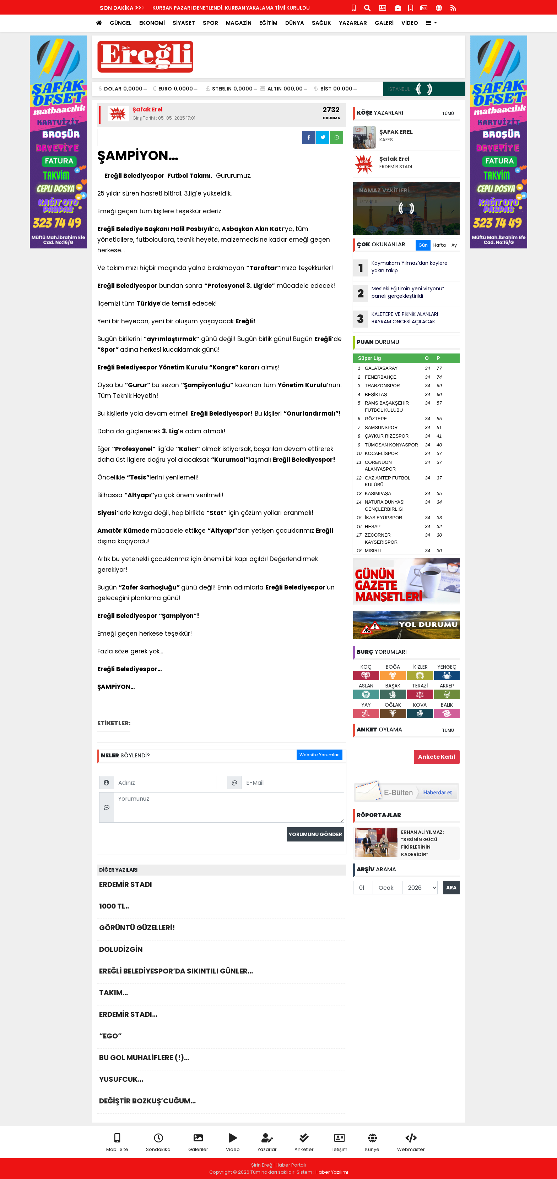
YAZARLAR (353, 23)
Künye (372, 1143)
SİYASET (184, 23)
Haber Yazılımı (331, 1172)
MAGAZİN (239, 23)
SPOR (210, 23)
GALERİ (384, 23)
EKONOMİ (152, 23)
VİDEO (409, 23)
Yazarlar (267, 1143)
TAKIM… (221, 995)
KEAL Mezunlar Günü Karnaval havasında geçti (174, 7)
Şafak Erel (394, 159)
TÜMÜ (448, 113)
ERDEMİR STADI (221, 886)
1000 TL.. (221, 908)
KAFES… (387, 139)
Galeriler (198, 1143)
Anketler (304, 1143)
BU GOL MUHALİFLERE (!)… (221, 1059)
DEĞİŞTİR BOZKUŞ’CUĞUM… (221, 1103)
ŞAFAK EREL (396, 132)
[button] (431, 23)
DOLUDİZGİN (221, 951)
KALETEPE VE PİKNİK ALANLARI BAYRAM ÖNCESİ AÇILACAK (395, 319)
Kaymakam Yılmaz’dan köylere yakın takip (400, 267)
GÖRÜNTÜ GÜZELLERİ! (221, 930)
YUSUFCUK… (221, 1081)
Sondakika (158, 1143)
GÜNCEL (120, 23)
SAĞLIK (321, 23)
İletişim (339, 1143)
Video (233, 1143)
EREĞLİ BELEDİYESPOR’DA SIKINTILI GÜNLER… (221, 973)
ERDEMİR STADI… (221, 1016)
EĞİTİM (268, 23)
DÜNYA (294, 23)
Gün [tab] (423, 245)
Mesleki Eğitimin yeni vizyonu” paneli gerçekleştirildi (398, 293)
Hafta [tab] (439, 245)
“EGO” (221, 1038)
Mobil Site (117, 1143)
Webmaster (411, 1143)
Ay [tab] (454, 245)
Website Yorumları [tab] (319, 755)
